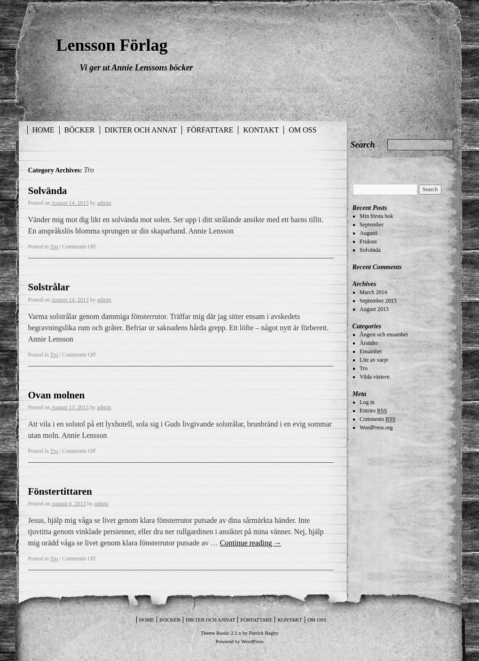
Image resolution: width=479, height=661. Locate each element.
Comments (377, 419)
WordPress (252, 641)
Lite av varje (374, 360)
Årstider (369, 343)
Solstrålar (49, 287)
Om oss (302, 130)
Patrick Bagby (264, 633)
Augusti (368, 233)
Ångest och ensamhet (384, 334)
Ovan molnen (56, 395)
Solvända (47, 190)
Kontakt (261, 130)
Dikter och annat (141, 130)
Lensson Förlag (112, 45)
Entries (373, 410)
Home (43, 130)
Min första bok (376, 216)
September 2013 (378, 300)
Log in (367, 402)
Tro (54, 246)
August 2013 (374, 309)
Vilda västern (375, 376)
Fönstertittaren (60, 491)
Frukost (368, 241)
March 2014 (373, 292)
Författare (210, 130)
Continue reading (251, 543)
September (372, 224)
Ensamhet (371, 351)
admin (104, 203)
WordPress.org (376, 427)
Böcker (79, 130)
